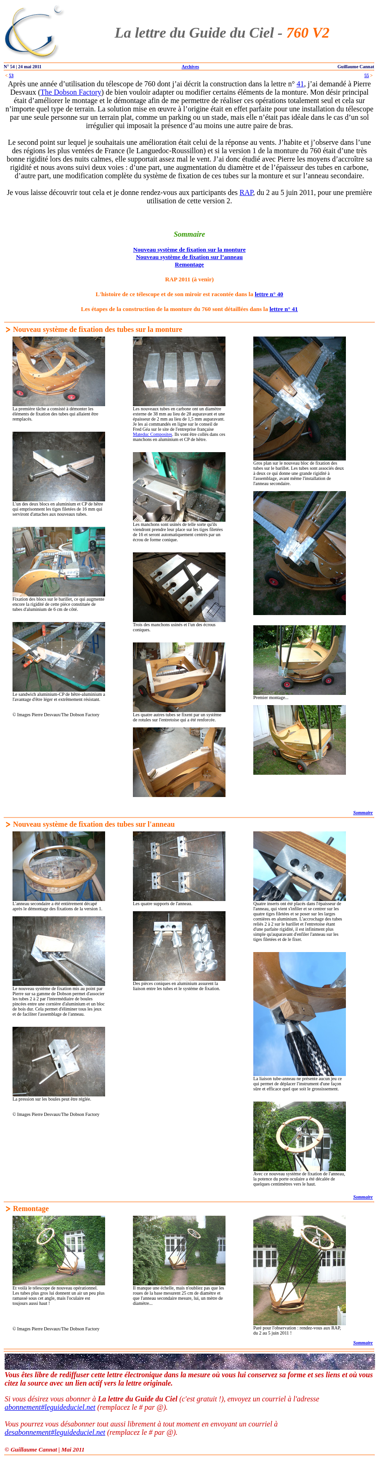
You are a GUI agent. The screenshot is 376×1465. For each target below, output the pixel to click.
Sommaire (363, 812)
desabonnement (28, 1432)
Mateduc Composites (152, 434)
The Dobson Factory (70, 92)
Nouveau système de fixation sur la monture (189, 249)
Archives (190, 66)
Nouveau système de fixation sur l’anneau (189, 256)
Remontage (189, 264)
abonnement (23, 1407)
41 (300, 84)
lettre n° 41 (283, 308)
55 (366, 75)
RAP (246, 192)
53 (11, 75)
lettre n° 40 (269, 294)
